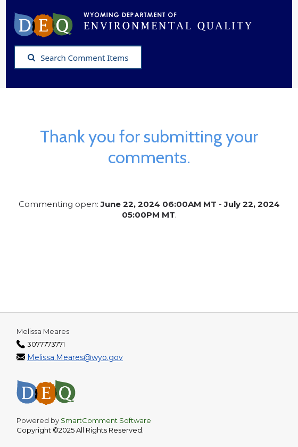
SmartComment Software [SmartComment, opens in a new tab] (106, 420)
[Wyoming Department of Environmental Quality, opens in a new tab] (138, 24)
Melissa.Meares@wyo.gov (75, 357)
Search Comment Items (78, 57)
